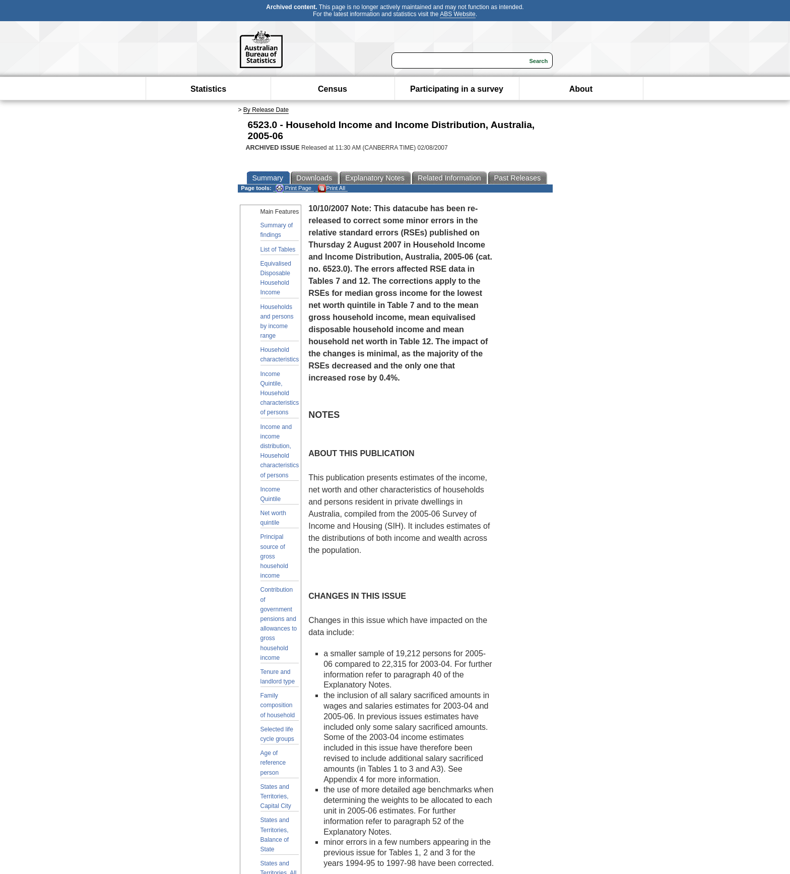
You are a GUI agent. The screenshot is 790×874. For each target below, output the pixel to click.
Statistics (208, 89)
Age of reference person (273, 763)
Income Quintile (270, 494)
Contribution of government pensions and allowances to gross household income (278, 623)
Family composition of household (277, 705)
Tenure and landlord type (277, 676)
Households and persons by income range (277, 321)
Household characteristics (279, 354)
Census (332, 89)
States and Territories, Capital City (275, 796)
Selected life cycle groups (277, 734)
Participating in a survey (456, 89)
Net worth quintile (273, 518)
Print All (331, 188)
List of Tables (278, 249)
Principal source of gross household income (274, 556)
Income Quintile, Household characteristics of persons (279, 393)
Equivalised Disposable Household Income (275, 278)
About (580, 89)
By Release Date (266, 109)
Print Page (293, 188)
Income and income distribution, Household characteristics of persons (279, 451)
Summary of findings (276, 230)
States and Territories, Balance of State (274, 835)
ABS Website (457, 14)
